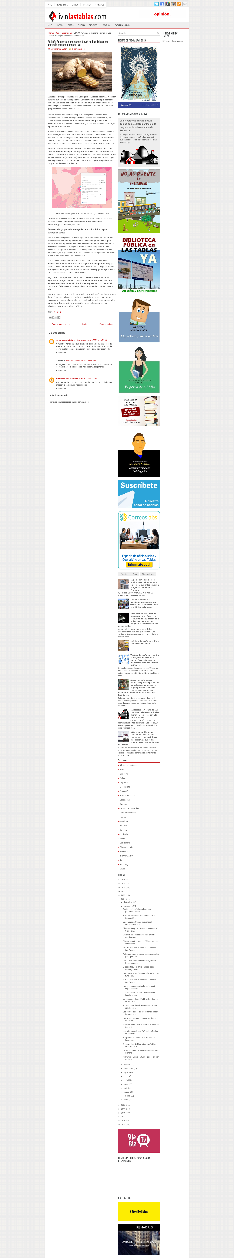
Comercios (100, 4)
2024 (123, 887)
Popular (124, 574)
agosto (127, 1072)
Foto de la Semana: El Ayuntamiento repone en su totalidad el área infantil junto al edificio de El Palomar (144, 603)
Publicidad (124, 834)
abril (125, 1088)
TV (121, 860)
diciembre (128, 902)
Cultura (81, 25)
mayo (126, 1084)
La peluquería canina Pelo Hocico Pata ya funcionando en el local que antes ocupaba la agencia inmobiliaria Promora (144, 585)
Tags (135, 574)
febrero (127, 1096)
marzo (126, 1092)
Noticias (60, 25)
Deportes (124, 782)
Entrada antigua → (107, 324)
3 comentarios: (78, 49)
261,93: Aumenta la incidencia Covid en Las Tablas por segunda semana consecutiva (78, 43)
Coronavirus (67, 33)
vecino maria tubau (65, 340)
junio (126, 1080)
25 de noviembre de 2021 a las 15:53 (81, 378)
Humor (123, 817)
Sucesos (124, 851)
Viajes (122, 869)
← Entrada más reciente (59, 324)
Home (51, 33)
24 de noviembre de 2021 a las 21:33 (91, 340)
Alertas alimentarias (128, 765)
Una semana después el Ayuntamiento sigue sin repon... (139, 987)
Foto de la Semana (128, 813)
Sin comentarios (127, 847)
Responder (61, 353)
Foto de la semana (122, 25)
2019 (123, 1109)
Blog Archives (148, 574)
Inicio (50, 4)
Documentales (126, 787)
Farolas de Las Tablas (129, 808)
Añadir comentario (59, 395)
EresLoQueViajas (127, 795)
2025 (123, 883)
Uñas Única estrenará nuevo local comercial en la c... (137, 923)
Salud (122, 839)
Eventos (123, 804)
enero (126, 1100)
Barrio (71, 25)
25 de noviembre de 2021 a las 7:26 (81, 361)
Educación (87, 4)
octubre (127, 1065)
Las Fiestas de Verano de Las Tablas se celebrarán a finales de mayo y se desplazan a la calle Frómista (144, 714)
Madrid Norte (62, 4)
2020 (123, 1105)
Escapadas (125, 800)
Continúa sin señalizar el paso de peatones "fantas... (137, 910)
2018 (123, 1113)
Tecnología (93, 25)
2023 (123, 891)
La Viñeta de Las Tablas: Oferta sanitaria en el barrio (145, 642)
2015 (123, 1124)
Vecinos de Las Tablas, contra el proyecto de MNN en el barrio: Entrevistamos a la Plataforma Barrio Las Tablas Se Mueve (144, 660)
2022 (123, 895)
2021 (123, 899)
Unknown (60, 378)
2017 (123, 1117)
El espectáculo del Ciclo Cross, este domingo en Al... (138, 968)
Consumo (106, 25)
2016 (123, 1120)
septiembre (128, 1068)
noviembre (128, 906)
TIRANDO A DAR (127, 856)
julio (125, 1076)
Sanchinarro (125, 843)
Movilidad (124, 821)
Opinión (75, 4)
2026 (123, 880)
